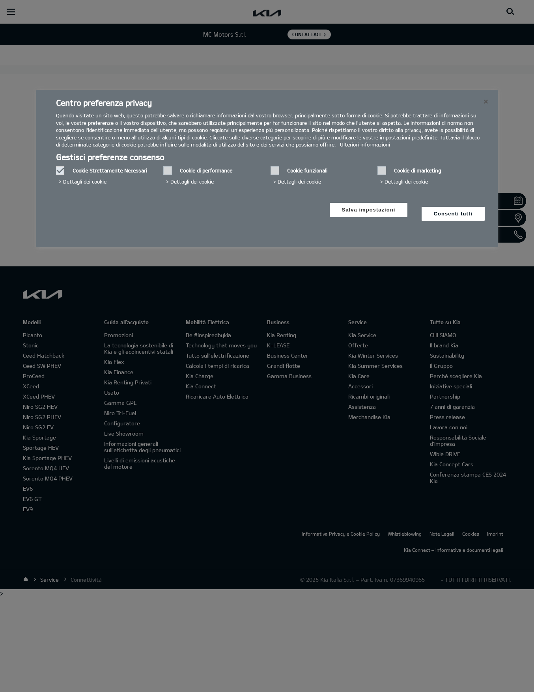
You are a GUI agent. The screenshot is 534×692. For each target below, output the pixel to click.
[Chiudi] (486, 102)
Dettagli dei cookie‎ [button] (84, 181)
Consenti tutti (453, 214)
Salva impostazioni (369, 210)
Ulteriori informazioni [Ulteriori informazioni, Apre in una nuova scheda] (365, 144)
